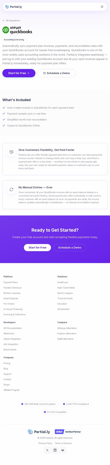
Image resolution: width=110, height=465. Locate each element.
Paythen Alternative (66, 333)
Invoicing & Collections (15, 314)
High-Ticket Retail (66, 287)
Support (7, 374)
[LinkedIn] (55, 450)
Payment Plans (11, 282)
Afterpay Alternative (67, 328)
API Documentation (13, 328)
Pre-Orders (9, 303)
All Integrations (11, 20)
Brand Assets (10, 349)
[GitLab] (63, 450)
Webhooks (9, 333)
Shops (7, 384)
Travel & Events (65, 298)
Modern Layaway (12, 293)
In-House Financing (13, 309)
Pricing (7, 363)
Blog (6, 368)
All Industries (63, 309)
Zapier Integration (12, 339)
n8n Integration (11, 344)
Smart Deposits (11, 298)
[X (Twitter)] (47, 450)
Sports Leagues (65, 293)
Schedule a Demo (56, 73)
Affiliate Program (12, 390)
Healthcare (62, 282)
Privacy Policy (45, 443)
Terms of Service (63, 443)
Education (62, 303)
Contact (7, 379)
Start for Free (19, 73)
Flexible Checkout (12, 287)
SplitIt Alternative (65, 339)
